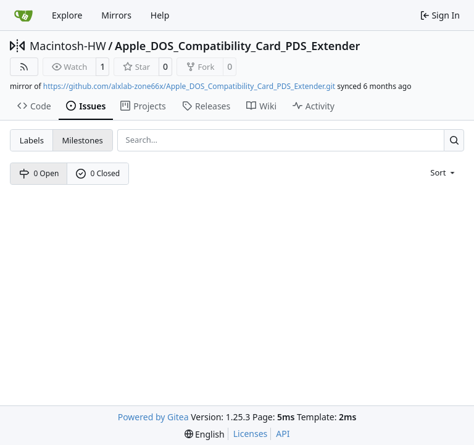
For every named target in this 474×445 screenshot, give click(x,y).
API (282, 433)
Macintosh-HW (68, 46)
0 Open (39, 173)
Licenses (250, 433)
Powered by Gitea (153, 417)
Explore (67, 15)
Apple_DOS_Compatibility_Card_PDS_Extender (237, 46)
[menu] (443, 172)
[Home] (23, 15)
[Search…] (454, 140)
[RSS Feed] (24, 66)
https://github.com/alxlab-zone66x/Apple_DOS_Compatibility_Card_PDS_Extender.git (189, 86)
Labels (32, 140)
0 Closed (98, 173)
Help (160, 15)
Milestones (82, 140)
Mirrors (116, 15)
